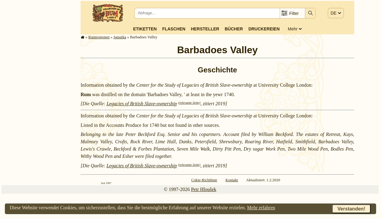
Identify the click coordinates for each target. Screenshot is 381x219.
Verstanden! (351, 208)
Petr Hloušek (203, 189)
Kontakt (231, 180)
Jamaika (119, 37)
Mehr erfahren (261, 207)
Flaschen (173, 28)
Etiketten (145, 28)
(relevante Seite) (189, 102)
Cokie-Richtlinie (204, 180)
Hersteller (205, 28)
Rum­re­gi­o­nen (99, 37)
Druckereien (264, 28)
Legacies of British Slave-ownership (141, 103)
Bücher (234, 28)
